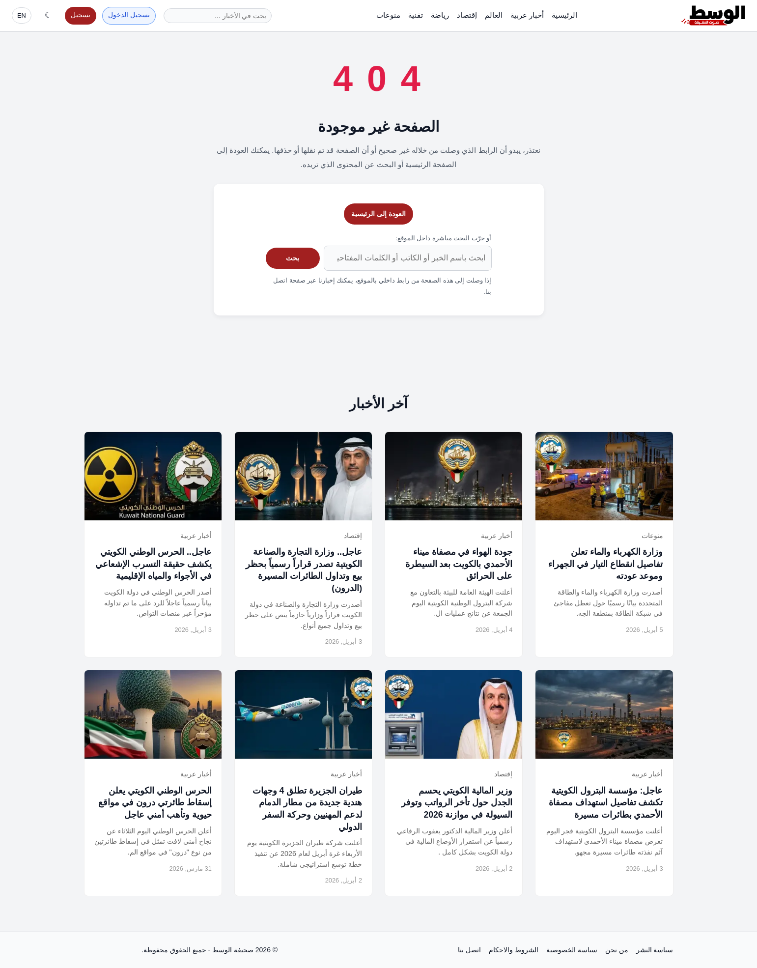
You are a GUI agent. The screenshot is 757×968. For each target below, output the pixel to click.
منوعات (388, 15)
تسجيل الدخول (129, 15)
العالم (494, 15)
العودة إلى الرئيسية (378, 214)
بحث (292, 258)
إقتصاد (467, 15)
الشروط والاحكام (513, 950)
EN (21, 15)
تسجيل (80, 15)
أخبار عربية (527, 15)
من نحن (616, 950)
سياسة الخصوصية (571, 950)
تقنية (415, 15)
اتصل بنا (469, 950)
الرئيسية (564, 15)
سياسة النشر (654, 950)
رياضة (440, 15)
